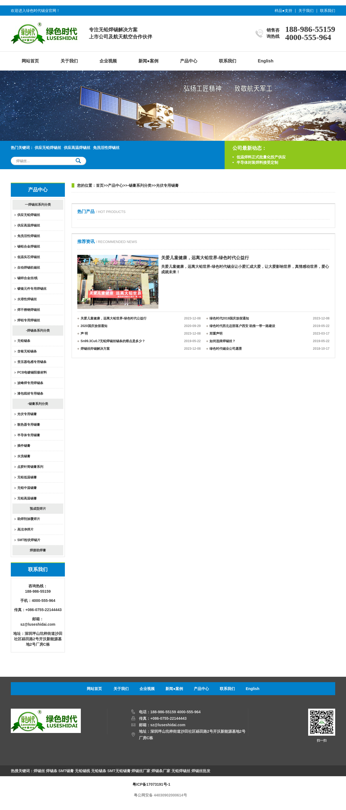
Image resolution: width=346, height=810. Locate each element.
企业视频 (108, 61)
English (266, 61)
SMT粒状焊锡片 (28, 540)
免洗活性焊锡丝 (106, 147)
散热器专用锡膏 (28, 424)
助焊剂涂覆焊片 (28, 519)
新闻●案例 (148, 61)
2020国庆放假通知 (141, 326)
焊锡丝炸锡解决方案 (141, 348)
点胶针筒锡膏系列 (30, 467)
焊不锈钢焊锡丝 (28, 310)
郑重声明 (269, 333)
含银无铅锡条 (27, 351)
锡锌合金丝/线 (27, 278)
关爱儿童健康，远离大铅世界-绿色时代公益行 (141, 318)
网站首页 (30, 61)
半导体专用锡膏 (28, 435)
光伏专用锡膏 (27, 414)
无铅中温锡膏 (27, 488)
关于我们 (306, 10)
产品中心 (188, 61)
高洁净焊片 (25, 529)
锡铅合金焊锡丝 (28, 246)
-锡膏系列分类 (38, 404)
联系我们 (327, 10)
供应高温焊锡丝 (77, 147)
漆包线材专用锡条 (30, 393)
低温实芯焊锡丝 (28, 257)
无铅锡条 (23, 341)
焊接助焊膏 (38, 550)
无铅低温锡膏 (27, 477)
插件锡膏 (23, 446)
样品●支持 (283, 10)
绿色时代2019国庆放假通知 (269, 318)
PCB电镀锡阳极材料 (32, 372)
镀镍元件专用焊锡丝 (31, 289)
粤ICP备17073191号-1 (151, 784)
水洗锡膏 (23, 456)
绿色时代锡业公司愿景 (269, 348)
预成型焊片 (38, 509)
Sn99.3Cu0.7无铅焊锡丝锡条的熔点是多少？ (141, 341)
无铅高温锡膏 (27, 498)
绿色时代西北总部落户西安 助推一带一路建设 (269, 326)
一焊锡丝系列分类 (38, 204)
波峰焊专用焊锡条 (30, 383)
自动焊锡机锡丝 (28, 267)
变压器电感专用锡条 (31, 362)
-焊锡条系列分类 (38, 330)
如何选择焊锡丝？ (269, 341)
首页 (100, 185)
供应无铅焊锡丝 (48, 147)
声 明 (141, 333)
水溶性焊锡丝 (27, 299)
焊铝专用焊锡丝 (28, 320)
